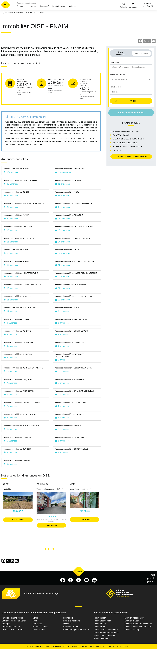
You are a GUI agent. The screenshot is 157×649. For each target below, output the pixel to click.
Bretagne (6, 624)
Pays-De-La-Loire (71, 627)
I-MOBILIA (117, 150)
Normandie (68, 618)
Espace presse (108, 646)
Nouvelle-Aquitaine (71, 621)
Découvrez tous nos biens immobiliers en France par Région (34, 612)
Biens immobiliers (121, 53)
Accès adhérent (124, 646)
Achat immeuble (101, 638)
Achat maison (100, 618)
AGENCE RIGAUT (121, 135)
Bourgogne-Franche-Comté (14, 621)
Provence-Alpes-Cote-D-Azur (76, 630)
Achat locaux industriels (104, 635)
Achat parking (100, 624)
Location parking (131, 630)
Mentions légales (33, 646)
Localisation (114, 62)
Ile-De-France (39, 630)
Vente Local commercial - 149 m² (50, 489)
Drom (35, 621)
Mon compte (133, 7)
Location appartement (134, 618)
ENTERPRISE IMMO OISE (125, 143)
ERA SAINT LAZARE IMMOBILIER (128, 139)
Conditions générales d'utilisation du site (70, 646)
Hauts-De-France (40, 627)
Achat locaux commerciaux (106, 630)
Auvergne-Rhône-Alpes (12, 618)
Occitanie (67, 624)
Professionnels (141, 53)
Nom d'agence (115, 87)
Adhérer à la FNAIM (148, 4)
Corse (35, 618)
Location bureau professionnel (138, 624)
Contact (47, 646)
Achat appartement (102, 621)
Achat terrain (99, 627)
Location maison (131, 621)
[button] (21, 6)
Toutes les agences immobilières (132, 156)
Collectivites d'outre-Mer (13, 630)
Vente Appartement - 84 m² (80, 489)
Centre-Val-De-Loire (11, 627)
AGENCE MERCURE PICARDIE (127, 147)
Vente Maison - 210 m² (12, 489)
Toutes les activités (117, 75)
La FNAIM (94, 646)
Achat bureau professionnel (106, 633)
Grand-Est (37, 624)
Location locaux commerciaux (137, 627)
